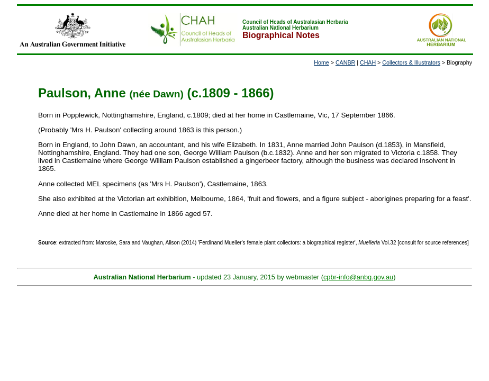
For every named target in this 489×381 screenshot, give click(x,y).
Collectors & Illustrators (411, 62)
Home (321, 62)
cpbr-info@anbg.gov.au (358, 277)
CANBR (345, 62)
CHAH (368, 62)
